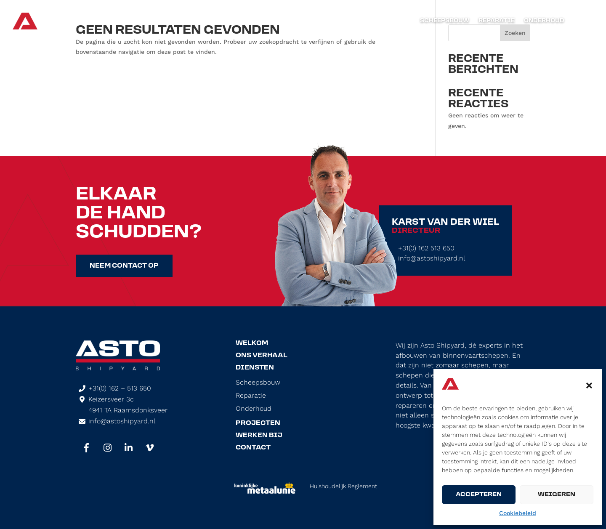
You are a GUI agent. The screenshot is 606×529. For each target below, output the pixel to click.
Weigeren (556, 495)
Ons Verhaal (261, 356)
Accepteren (479, 495)
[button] (589, 385)
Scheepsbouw (444, 21)
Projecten (258, 423)
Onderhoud (544, 21)
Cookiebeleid (517, 513)
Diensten (255, 368)
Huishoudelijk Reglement (343, 486)
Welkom (252, 343)
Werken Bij (259, 436)
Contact (253, 448)
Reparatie (496, 21)
